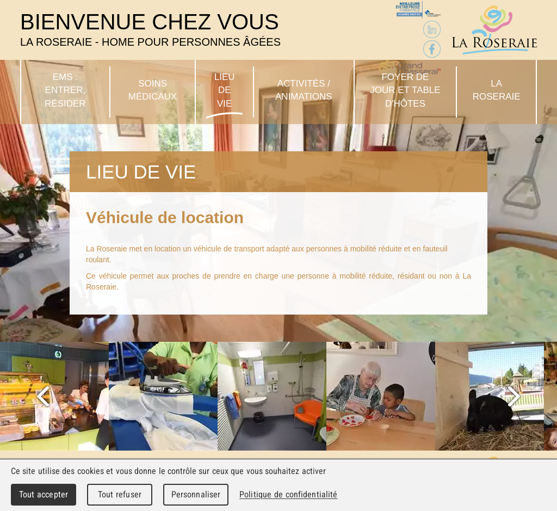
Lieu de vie (224, 90)
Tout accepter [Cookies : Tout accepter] (43, 494)
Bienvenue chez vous (150, 29)
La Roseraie (497, 90)
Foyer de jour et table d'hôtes (405, 90)
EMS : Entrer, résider (65, 90)
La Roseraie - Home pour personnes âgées (494, 29)
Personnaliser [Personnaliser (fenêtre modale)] (196, 494)
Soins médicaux (152, 90)
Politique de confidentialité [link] (288, 494)
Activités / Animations (303, 90)
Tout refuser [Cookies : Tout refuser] (119, 494)
